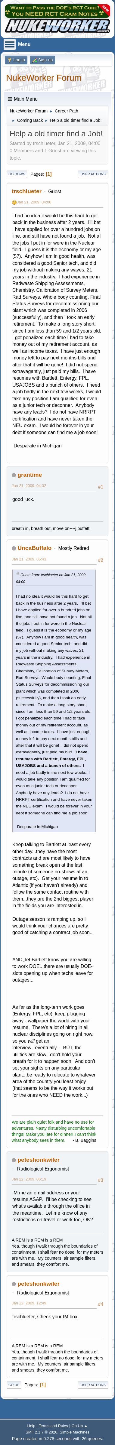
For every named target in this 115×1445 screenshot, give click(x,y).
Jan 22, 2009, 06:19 (29, 1179)
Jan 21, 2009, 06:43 (29, 559)
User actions (93, 174)
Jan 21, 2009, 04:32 (29, 485)
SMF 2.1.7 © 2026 (41, 1432)
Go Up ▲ (80, 1426)
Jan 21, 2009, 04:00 (34, 202)
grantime (29, 475)
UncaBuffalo (34, 548)
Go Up (13, 1385)
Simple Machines (74, 1432)
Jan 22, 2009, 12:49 (29, 1303)
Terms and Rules (53, 1426)
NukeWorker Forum (44, 78)
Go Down (16, 174)
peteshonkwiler (38, 1160)
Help (31, 1426)
